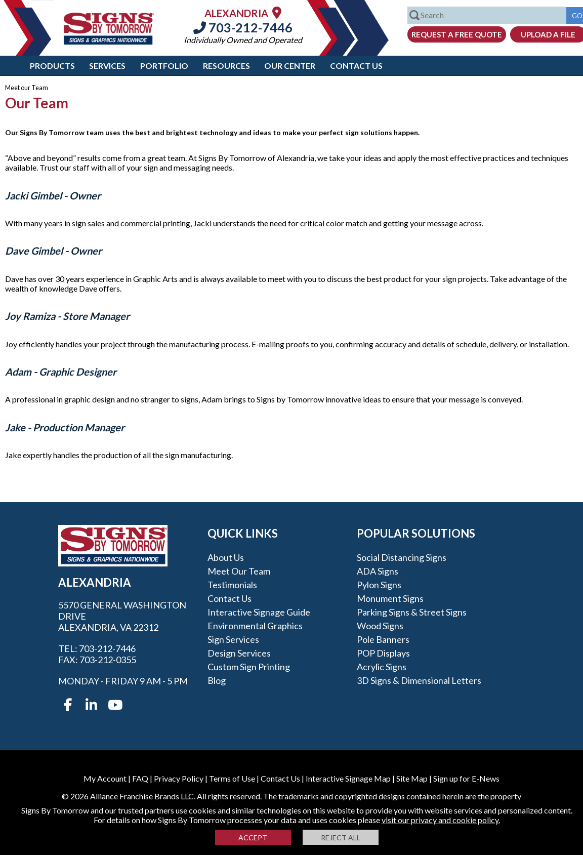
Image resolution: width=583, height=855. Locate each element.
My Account (105, 778)
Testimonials (232, 584)
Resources (226, 65)
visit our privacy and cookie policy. (441, 820)
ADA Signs (377, 571)
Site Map (412, 778)
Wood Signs (380, 625)
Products (52, 65)
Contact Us (356, 65)
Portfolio (164, 65)
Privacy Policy (178, 778)
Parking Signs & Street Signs (412, 612)
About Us (225, 557)
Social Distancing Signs (401, 557)
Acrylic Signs (381, 666)
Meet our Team (238, 571)
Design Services (239, 653)
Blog (216, 680)
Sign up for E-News (466, 778)
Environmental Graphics (255, 625)
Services (107, 65)
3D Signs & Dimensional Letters (419, 680)
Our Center (289, 65)
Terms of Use (232, 778)
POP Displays (383, 653)
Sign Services (233, 639)
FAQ (140, 778)
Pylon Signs (379, 584)
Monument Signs (390, 598)
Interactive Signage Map (348, 778)
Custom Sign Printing (248, 666)
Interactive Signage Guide (258, 612)
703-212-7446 (243, 27)
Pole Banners (383, 639)
